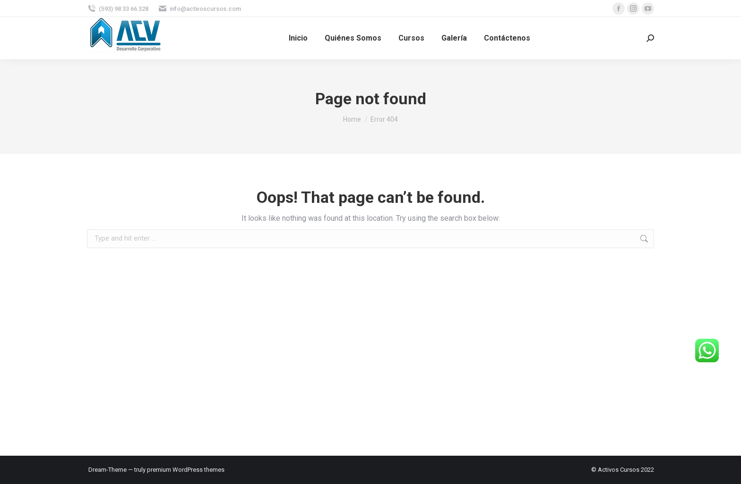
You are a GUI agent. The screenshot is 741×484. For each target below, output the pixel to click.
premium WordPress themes (185, 469)
